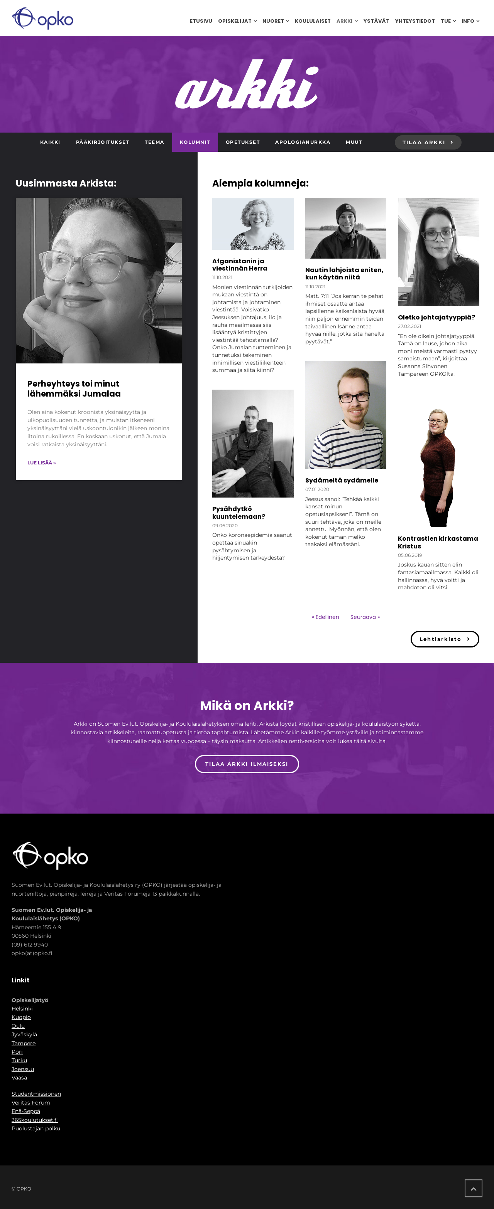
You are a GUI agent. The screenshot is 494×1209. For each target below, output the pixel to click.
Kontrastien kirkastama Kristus (438, 542)
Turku (19, 1060)
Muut (354, 142)
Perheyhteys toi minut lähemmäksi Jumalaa (74, 388)
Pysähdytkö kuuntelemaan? (238, 512)
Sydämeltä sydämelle (341, 480)
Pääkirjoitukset (103, 142)
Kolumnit (195, 142)
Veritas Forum (31, 1102)
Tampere (24, 1043)
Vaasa (19, 1077)
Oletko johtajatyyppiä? (436, 317)
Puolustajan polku (36, 1128)
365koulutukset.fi (35, 1120)
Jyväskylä (24, 1034)
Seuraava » (365, 617)
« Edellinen (325, 617)
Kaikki (50, 142)
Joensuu (23, 1069)
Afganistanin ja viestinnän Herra (239, 265)
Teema (154, 142)
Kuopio (21, 1017)
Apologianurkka (302, 142)
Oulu (18, 1025)
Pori (17, 1051)
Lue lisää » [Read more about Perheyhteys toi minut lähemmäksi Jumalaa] (41, 463)
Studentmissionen (36, 1093)
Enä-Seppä (26, 1111)
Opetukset (243, 142)
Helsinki (22, 1008)
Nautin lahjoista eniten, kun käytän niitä (344, 274)
